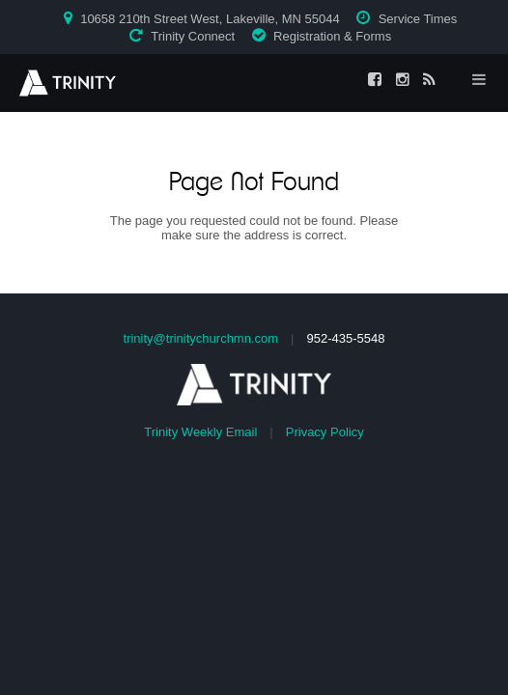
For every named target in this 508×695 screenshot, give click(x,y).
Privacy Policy (325, 432)
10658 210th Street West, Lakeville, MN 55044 (210, 19)
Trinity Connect (193, 36)
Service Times (418, 19)
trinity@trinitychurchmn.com (201, 338)
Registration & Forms (332, 36)
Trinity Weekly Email (200, 432)
